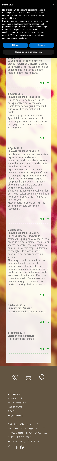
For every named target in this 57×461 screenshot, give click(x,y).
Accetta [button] (41, 45)
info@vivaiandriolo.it (16, 415)
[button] (53, 4)
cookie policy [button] (12, 18)
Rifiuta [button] (15, 45)
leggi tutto (44, 82)
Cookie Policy (33, 441)
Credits (10, 446)
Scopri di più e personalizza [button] (28, 52)
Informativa (12, 441)
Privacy (22, 441)
